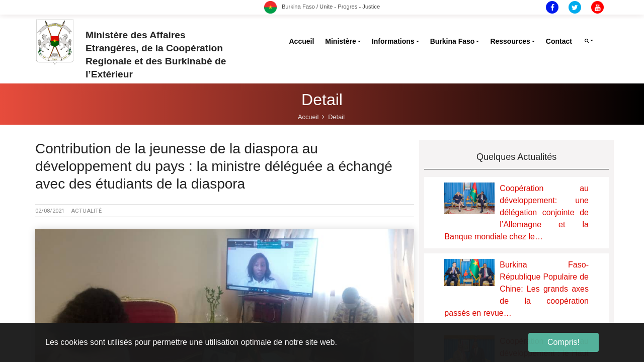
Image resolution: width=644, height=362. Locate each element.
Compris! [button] (563, 342)
